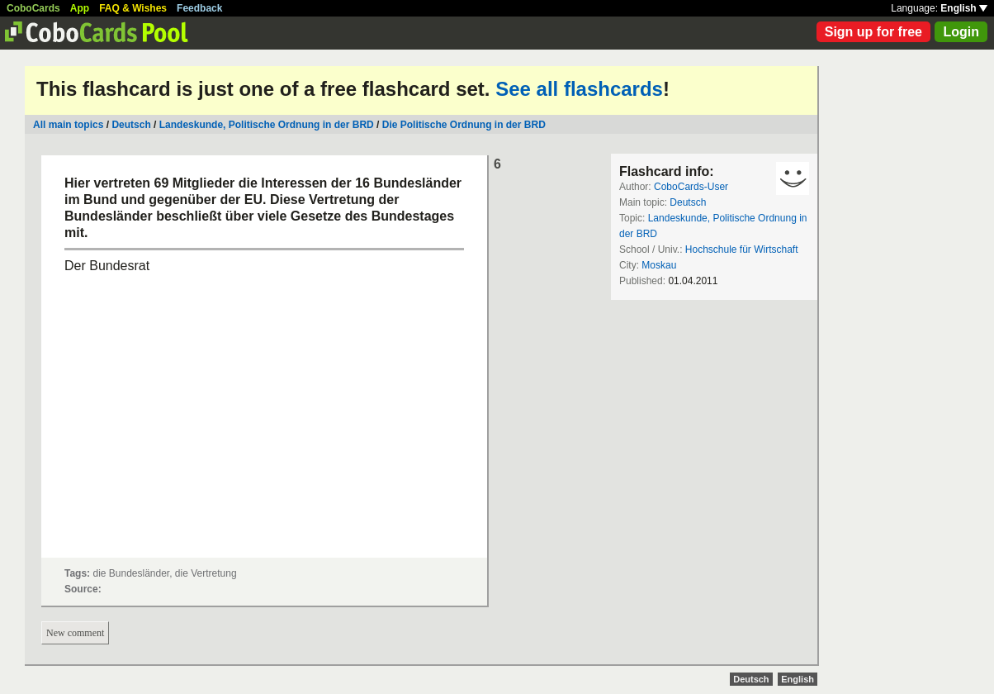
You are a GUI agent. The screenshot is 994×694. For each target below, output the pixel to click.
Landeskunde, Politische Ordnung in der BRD (266, 125)
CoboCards (33, 8)
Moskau (658, 265)
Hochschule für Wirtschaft (741, 249)
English (963, 8)
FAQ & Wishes (133, 8)
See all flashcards (579, 89)
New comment (75, 633)
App (79, 8)
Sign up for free (873, 32)
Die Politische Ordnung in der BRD (464, 125)
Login (961, 32)
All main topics (68, 125)
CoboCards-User (691, 187)
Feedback (199, 8)
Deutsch (130, 125)
